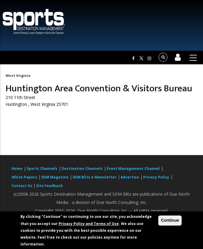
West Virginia (18, 75)
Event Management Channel (133, 168)
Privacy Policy (156, 177)
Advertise (130, 177)
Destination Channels (82, 168)
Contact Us (22, 185)
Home (17, 168)
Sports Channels (42, 168)
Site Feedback (49, 185)
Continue (170, 220)
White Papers (24, 177)
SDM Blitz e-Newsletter (94, 177)
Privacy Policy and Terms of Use (89, 223)
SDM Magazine (54, 177)
